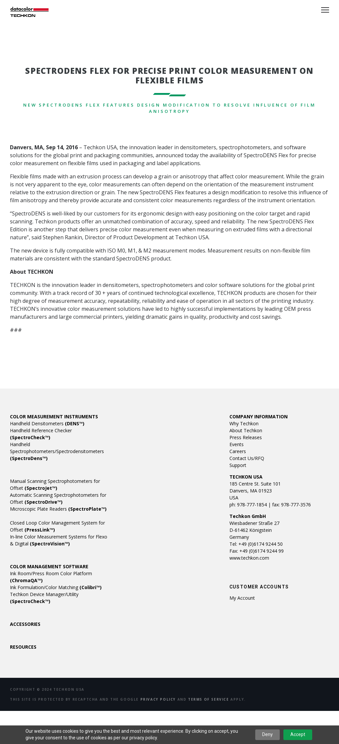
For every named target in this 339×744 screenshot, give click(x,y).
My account (242, 598)
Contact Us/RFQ (246, 458)
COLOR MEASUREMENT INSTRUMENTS (54, 416)
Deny (267, 734)
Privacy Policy (158, 699)
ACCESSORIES (25, 624)
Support (237, 465)
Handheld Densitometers (47, 423)
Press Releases (245, 437)
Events (236, 444)
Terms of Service (208, 699)
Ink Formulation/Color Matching (56, 587)
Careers (237, 451)
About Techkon (245, 430)
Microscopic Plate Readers (58, 509)
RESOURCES (23, 647)
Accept (297, 734)
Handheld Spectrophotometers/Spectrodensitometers (57, 451)
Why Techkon (244, 423)
